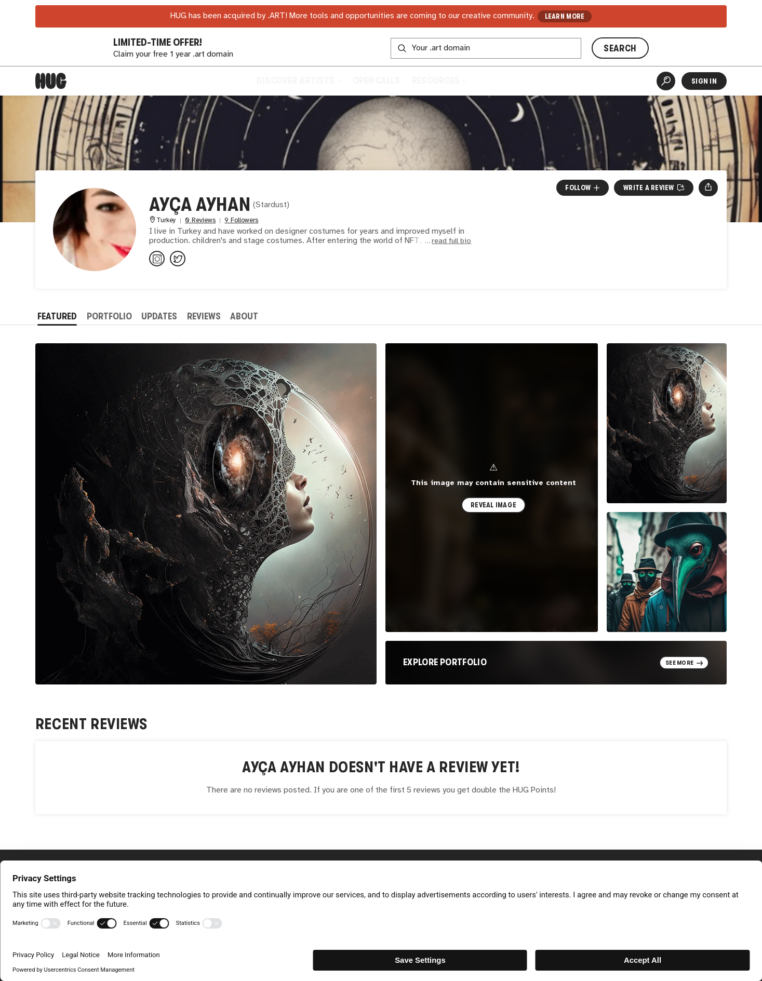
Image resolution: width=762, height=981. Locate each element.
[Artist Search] (666, 81)
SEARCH (620, 48)
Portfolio (109, 316)
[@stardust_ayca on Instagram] (157, 258)
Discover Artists (299, 80)
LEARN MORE (565, 16)
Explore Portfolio (445, 662)
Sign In (704, 81)
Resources (439, 80)
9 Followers (241, 220)
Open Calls (376, 80)
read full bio (451, 241)
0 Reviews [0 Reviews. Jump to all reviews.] (200, 220)
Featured (57, 316)
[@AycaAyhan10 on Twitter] (177, 258)
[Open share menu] (708, 187)
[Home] (50, 81)
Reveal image (493, 505)
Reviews (204, 316)
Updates (159, 316)
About (244, 316)
